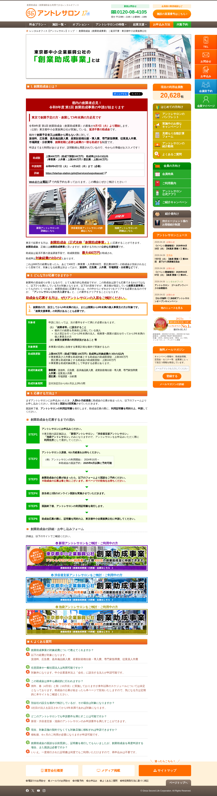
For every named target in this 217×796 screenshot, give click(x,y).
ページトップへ (178, 782)
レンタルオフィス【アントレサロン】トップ (52, 31)
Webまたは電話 (40, 181)
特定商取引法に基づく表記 (134, 780)
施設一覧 (59, 24)
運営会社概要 (52, 770)
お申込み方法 (161, 24)
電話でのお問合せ (35, 780)
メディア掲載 (108, 770)
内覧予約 (182, 24)
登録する (172, 376)
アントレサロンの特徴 (111, 24)
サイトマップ (165, 770)
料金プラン (37, 24)
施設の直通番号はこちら (172, 14)
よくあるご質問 (108, 780)
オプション (81, 24)
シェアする (120, 94)
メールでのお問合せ (59, 780)
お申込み (91, 780)
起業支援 (140, 24)
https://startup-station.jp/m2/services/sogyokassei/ (76, 173)
